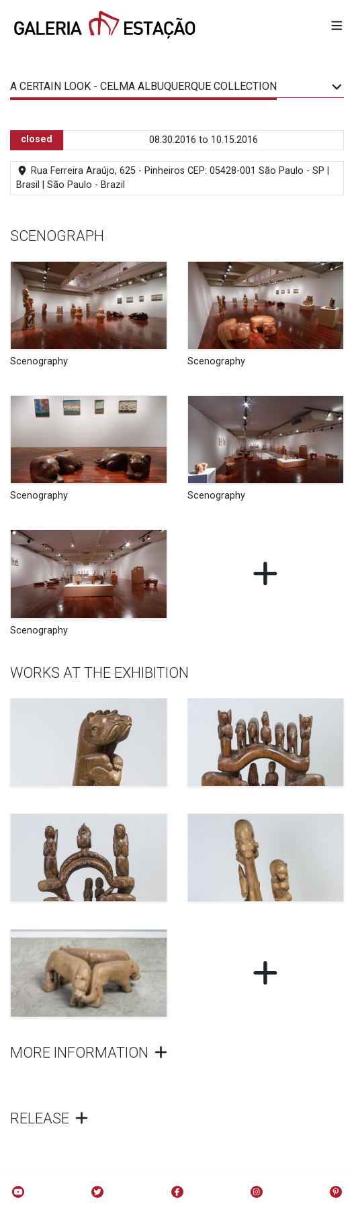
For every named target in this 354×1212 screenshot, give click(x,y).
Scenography (39, 361)
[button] (337, 26)
